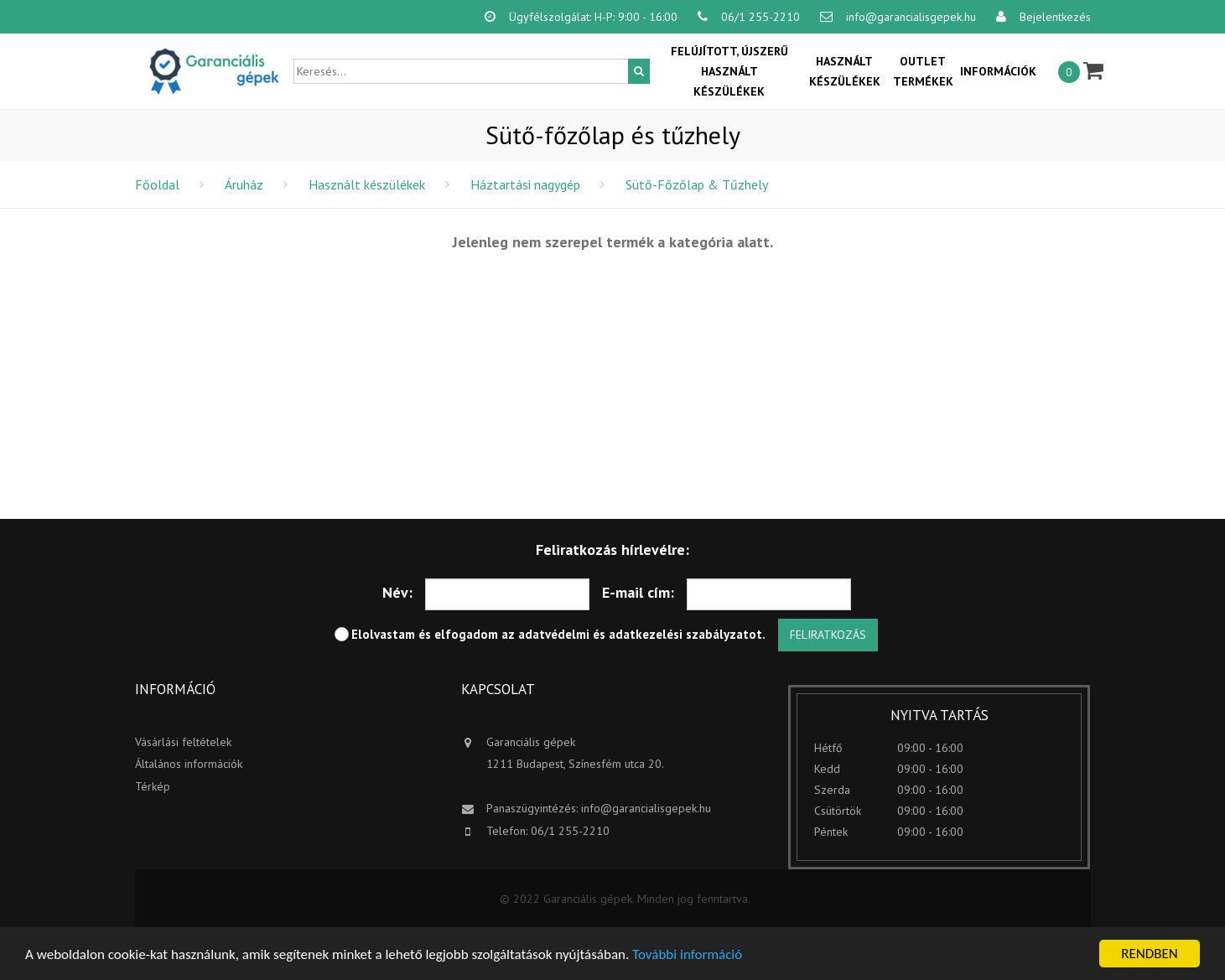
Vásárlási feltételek (183, 741)
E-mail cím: (638, 592)
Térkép (152, 786)
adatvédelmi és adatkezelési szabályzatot (640, 634)
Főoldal (157, 184)
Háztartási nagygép (525, 184)
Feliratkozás (828, 634)
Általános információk (188, 763)
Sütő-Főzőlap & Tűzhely (696, 184)
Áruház (244, 184)
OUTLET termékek (923, 71)
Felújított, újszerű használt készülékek (729, 71)
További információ (687, 954)
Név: (397, 592)
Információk (998, 71)
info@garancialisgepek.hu (646, 808)
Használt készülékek (844, 71)
